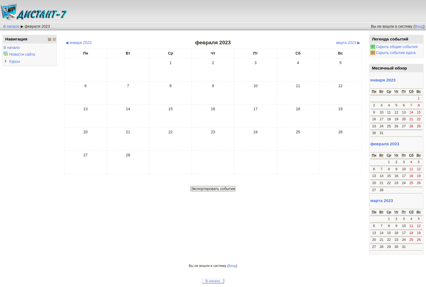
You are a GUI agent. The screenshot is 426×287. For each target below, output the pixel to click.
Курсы (14, 61)
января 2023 (383, 80)
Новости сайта (22, 54)
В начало (11, 26)
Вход (419, 26)
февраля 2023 (37, 26)
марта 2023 (381, 200)
